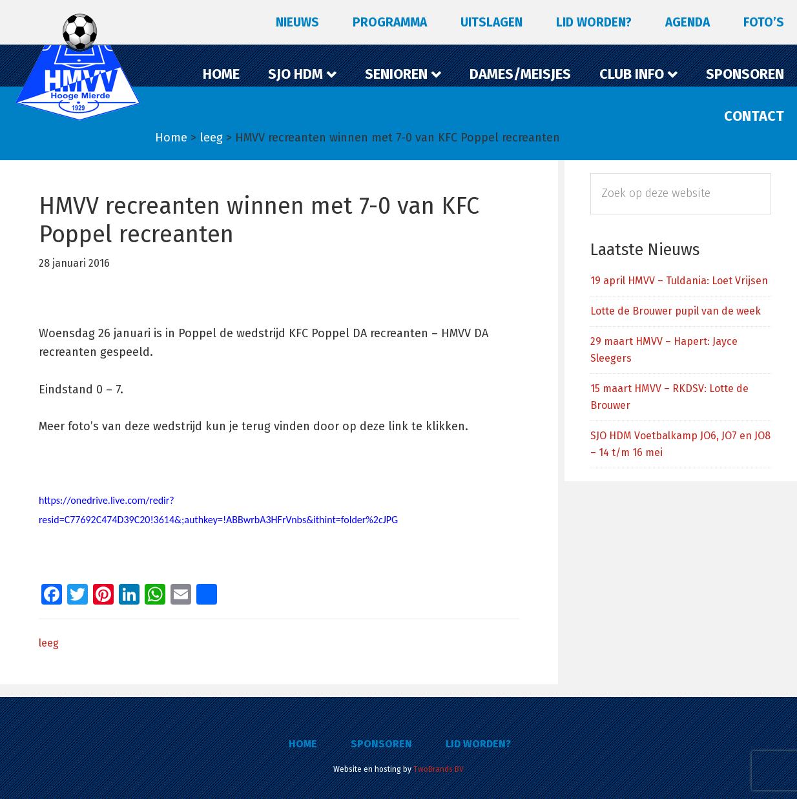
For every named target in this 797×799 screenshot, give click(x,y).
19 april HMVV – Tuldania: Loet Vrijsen (679, 281)
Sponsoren (381, 744)
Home (303, 744)
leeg (49, 643)
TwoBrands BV (438, 769)
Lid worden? (478, 744)
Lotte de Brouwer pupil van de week (675, 311)
